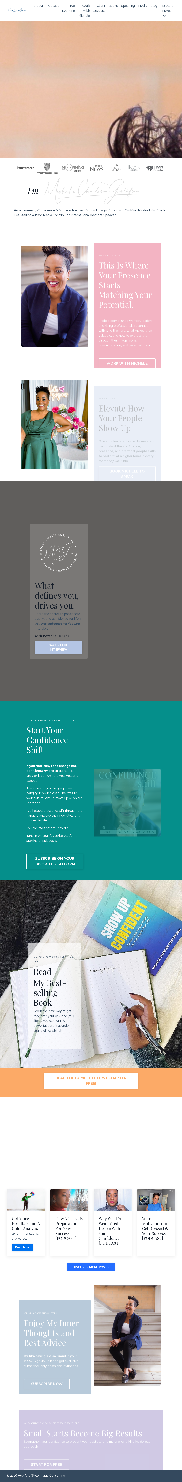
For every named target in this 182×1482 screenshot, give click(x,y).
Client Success (99, 8)
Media (142, 6)
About (38, 6)
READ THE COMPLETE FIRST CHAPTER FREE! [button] (91, 1081)
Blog (153, 6)
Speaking (128, 6)
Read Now (22, 1247)
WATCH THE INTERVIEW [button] (58, 647)
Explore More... (167, 10)
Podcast (53, 6)
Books (113, 6)
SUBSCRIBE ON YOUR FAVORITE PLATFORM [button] (55, 861)
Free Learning (68, 8)
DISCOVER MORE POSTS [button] (91, 1267)
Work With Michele (84, 10)
